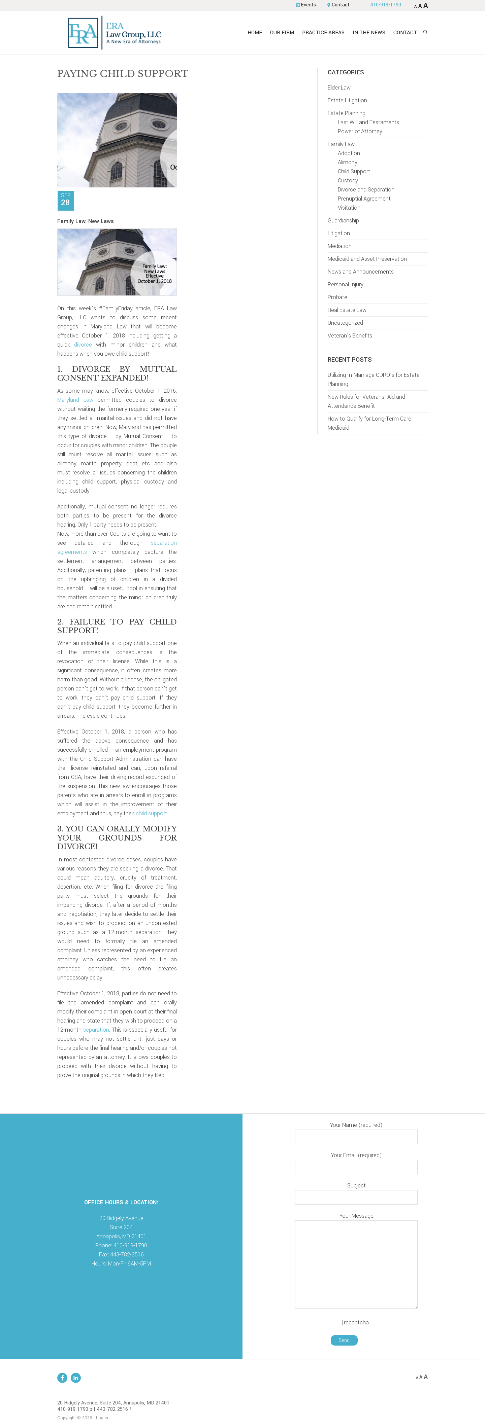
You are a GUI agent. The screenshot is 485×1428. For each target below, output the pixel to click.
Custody (348, 181)
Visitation (349, 208)
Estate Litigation (347, 101)
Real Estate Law (347, 310)
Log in (102, 1418)
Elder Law (339, 88)
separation (96, 1030)
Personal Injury (345, 285)
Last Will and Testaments (368, 123)
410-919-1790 (385, 5)
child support (151, 814)
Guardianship (343, 221)
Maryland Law (75, 400)
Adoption (349, 153)
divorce (83, 345)
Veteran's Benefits (350, 336)
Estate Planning (346, 113)
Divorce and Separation (366, 190)
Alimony (347, 163)
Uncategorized (345, 323)
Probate (337, 297)
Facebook (62, 1378)
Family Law (341, 144)
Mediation (340, 246)
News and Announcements (361, 272)
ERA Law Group (116, 33)
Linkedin (76, 1378)
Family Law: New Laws (85, 221)
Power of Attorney (360, 132)
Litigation (339, 234)
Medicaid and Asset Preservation (367, 259)
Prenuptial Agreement (364, 199)
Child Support (354, 172)
